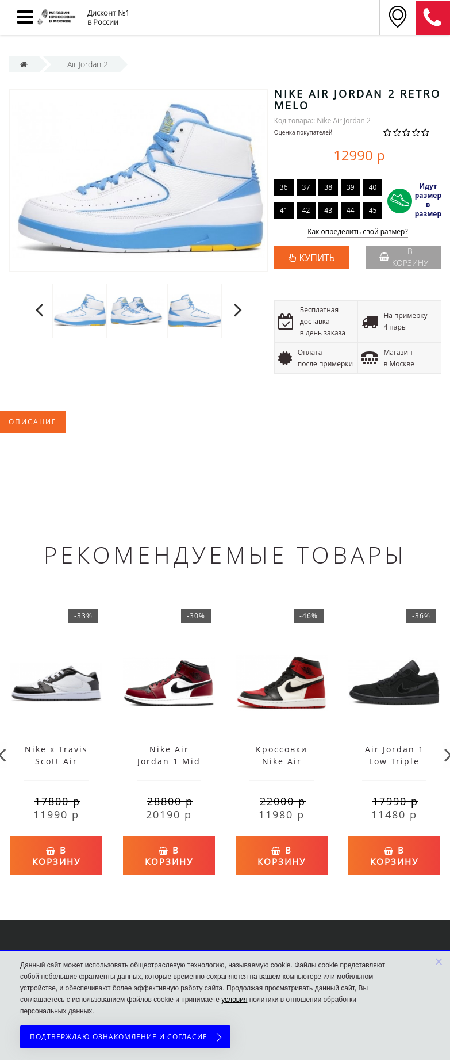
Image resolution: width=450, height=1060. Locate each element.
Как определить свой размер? (357, 232)
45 (373, 210)
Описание (33, 422)
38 (328, 187)
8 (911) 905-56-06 (433, 18)
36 (284, 187)
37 (306, 187)
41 (284, 210)
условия (234, 1000)
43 (328, 210)
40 (373, 187)
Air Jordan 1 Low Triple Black (394, 761)
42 (306, 210)
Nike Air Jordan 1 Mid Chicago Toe (169, 761)
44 (351, 210)
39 (351, 187)
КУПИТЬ (317, 257)
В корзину (403, 257)
